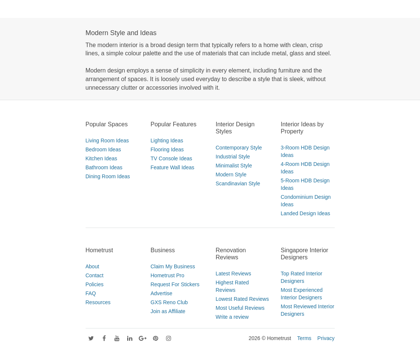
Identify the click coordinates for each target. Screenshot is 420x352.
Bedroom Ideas (103, 149)
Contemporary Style (239, 148)
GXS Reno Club (169, 302)
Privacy (326, 338)
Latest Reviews (233, 274)
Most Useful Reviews (240, 308)
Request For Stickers (175, 284)
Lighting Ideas (167, 140)
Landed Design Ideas (305, 213)
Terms (304, 338)
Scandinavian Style (238, 183)
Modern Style (231, 174)
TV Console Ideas (171, 158)
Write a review (232, 317)
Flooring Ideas (167, 149)
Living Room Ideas (107, 140)
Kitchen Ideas (101, 158)
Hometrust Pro (167, 275)
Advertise (161, 293)
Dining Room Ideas (108, 176)
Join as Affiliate (168, 311)
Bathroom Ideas (104, 167)
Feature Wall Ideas (172, 167)
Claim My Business (173, 266)
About (92, 266)
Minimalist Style (234, 166)
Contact (95, 275)
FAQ (91, 293)
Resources (98, 302)
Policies (95, 284)
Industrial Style (233, 157)
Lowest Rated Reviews (242, 299)
